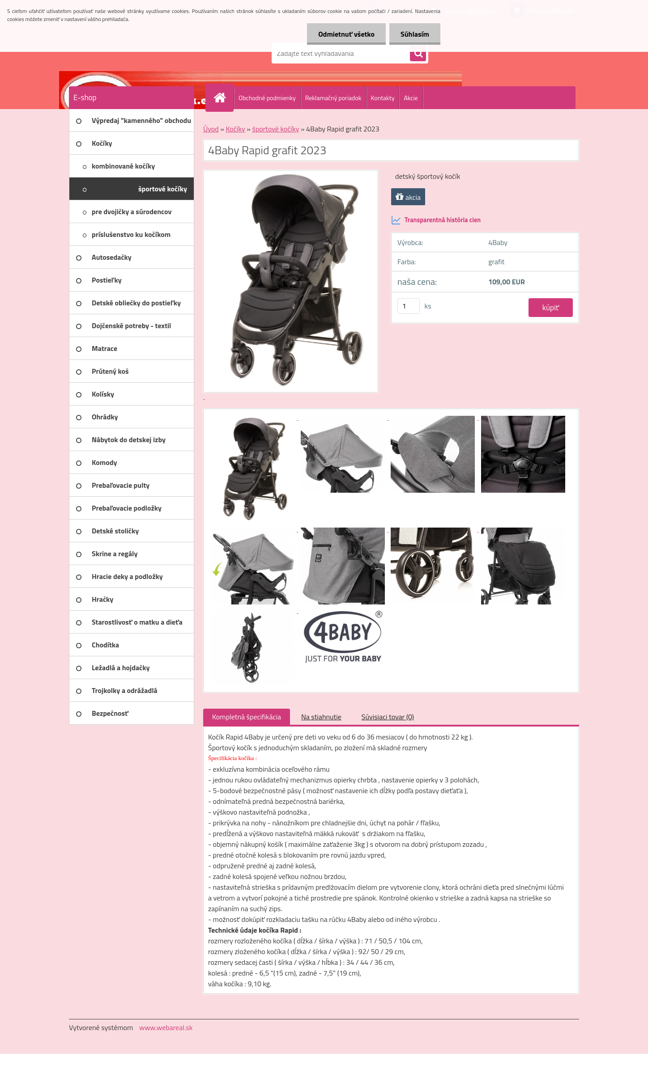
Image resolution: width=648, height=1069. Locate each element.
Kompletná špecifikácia (246, 716)
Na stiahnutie (321, 716)
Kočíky (235, 128)
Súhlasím (415, 34)
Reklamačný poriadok (333, 97)
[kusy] (408, 306)
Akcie (411, 97)
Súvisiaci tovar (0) (388, 716)
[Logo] (130, 53)
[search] (418, 53)
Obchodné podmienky (267, 97)
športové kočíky (275, 128)
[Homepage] (223, 97)
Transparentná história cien (436, 220)
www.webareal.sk (166, 1027)
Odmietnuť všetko (346, 34)
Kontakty (383, 97)
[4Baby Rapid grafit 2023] (253, 417)
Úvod (211, 128)
